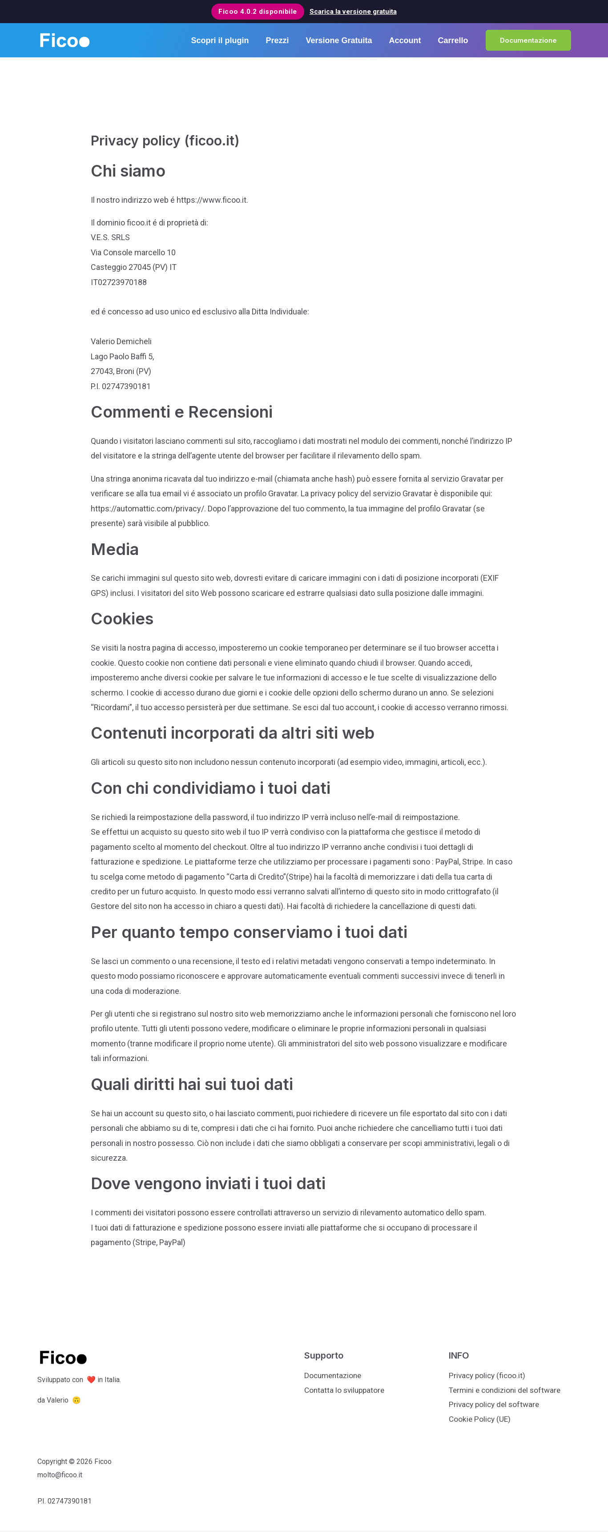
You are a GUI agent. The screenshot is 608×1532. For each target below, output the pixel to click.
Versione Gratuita (341, 40)
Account (406, 40)
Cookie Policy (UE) (481, 1420)
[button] (528, 40)
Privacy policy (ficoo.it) (488, 1375)
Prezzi (280, 40)
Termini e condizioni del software (507, 1390)
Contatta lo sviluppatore (346, 1390)
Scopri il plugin (224, 40)
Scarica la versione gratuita (353, 12)
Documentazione (334, 1375)
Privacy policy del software (496, 1405)
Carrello (453, 40)
